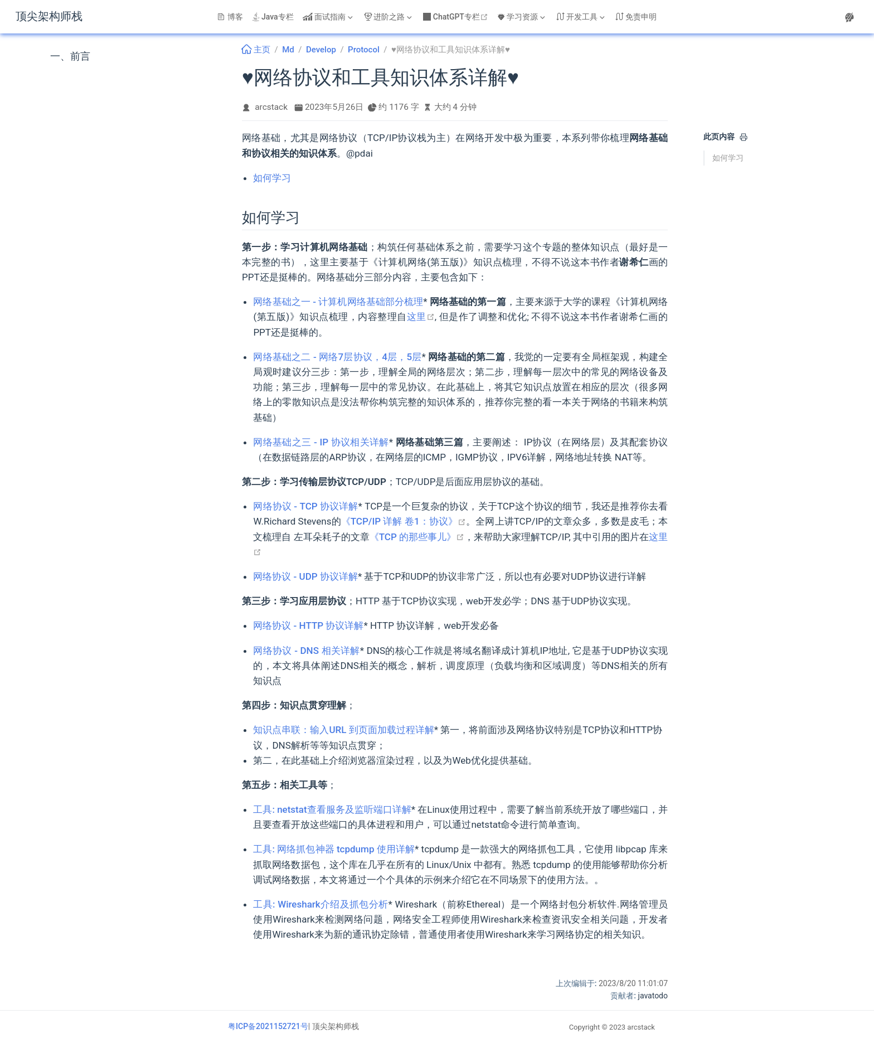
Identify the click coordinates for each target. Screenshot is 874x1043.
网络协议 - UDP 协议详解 (305, 576)
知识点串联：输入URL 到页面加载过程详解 (343, 729)
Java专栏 (273, 16)
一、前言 (70, 56)
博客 (230, 16)
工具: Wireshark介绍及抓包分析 (320, 904)
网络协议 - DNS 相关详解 (306, 650)
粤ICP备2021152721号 (268, 1026)
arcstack (271, 107)
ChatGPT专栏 (457, 16)
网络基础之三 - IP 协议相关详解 (321, 442)
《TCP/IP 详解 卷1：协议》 (404, 521)
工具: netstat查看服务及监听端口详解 (332, 809)
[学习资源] (522, 17)
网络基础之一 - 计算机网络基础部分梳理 (338, 301)
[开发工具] (581, 17)
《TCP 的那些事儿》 (417, 536)
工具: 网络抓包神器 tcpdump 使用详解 (334, 849)
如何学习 (728, 157)
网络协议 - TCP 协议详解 (305, 506)
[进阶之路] (389, 17)
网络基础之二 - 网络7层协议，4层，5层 (337, 356)
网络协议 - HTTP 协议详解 (308, 625)
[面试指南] (328, 17)
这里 (421, 316)
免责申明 (636, 16)
